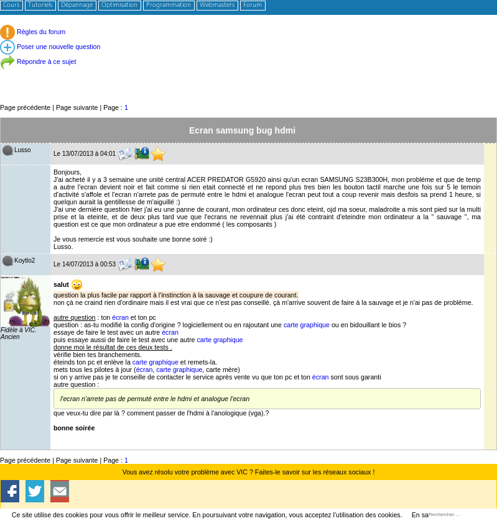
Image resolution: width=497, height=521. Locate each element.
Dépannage (77, 5)
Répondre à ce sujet (38, 61)
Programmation (168, 5)
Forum (252, 5)
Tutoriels (40, 5)
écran (120, 317)
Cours (11, 5)
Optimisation (119, 5)
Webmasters (217, 5)
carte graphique (307, 324)
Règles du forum (32, 31)
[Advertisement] (248, 74)
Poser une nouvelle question (50, 46)
